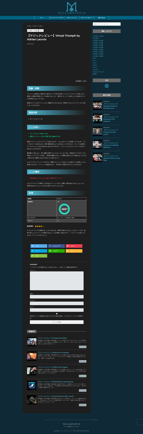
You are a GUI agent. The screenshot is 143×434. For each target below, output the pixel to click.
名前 (31, 294)
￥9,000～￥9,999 (98, 56)
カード (95, 60)
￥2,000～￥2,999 (98, 40)
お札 (94, 58)
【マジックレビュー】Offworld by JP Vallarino (53, 352)
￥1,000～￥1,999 (98, 36)
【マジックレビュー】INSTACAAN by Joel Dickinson (56, 382)
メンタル (95, 69)
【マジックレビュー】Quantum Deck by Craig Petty (111, 158)
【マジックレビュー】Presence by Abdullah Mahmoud (110, 145)
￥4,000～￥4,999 (98, 45)
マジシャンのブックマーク (71, 424)
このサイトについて (71, 17)
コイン (95, 62)
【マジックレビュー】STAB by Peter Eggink (53, 367)
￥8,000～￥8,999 (98, 54)
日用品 (95, 73)
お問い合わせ (101, 17)
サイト (32, 307)
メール (32, 300)
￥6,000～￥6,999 (98, 49)
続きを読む (82, 347)
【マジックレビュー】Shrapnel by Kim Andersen (110, 119)
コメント (33, 270)
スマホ (95, 65)
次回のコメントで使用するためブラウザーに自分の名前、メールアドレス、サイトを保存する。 (56, 317)
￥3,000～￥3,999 (98, 42)
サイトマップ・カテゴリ (56, 17)
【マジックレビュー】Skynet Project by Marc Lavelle (56, 396)
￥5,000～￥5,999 (98, 47)
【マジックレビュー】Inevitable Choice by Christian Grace (110, 106)
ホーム (42, 17)
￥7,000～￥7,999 (98, 51)
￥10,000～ (96, 38)
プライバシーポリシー (87, 17)
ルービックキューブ (98, 71)
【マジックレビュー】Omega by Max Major (52, 338)
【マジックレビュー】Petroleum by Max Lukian (110, 132)
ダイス (95, 67)
